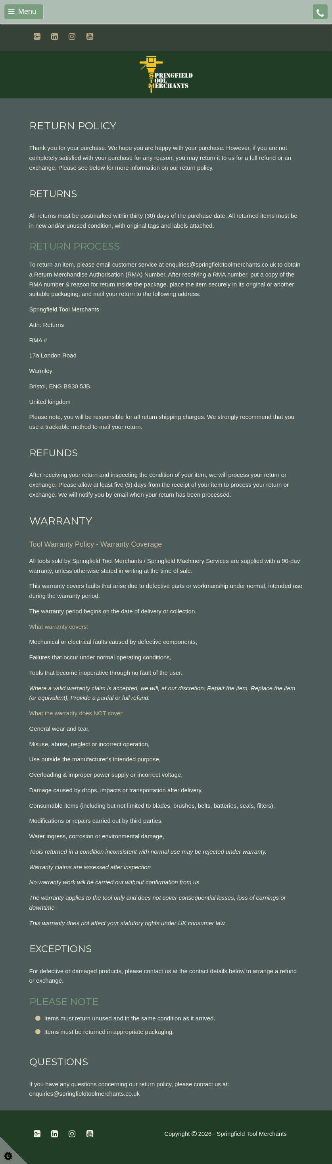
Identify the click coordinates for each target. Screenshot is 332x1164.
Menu (22, 11)
